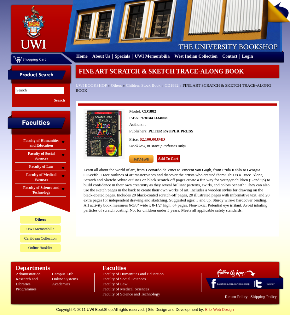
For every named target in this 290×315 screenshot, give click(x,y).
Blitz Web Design (219, 309)
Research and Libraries (27, 281)
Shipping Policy (264, 296)
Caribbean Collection (40, 238)
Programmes (26, 289)
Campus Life (62, 273)
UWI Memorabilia (152, 56)
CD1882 (171, 85)
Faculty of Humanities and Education (133, 273)
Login (247, 56)
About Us (101, 56)
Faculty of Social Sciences (124, 279)
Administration (28, 273)
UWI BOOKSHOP (91, 85)
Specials (122, 56)
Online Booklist (40, 248)
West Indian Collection (196, 56)
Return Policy (236, 296)
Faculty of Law (114, 284)
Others (116, 85)
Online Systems (65, 279)
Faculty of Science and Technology (131, 294)
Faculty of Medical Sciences (125, 289)
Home (82, 56)
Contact (229, 56)
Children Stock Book (143, 85)
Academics (61, 284)
